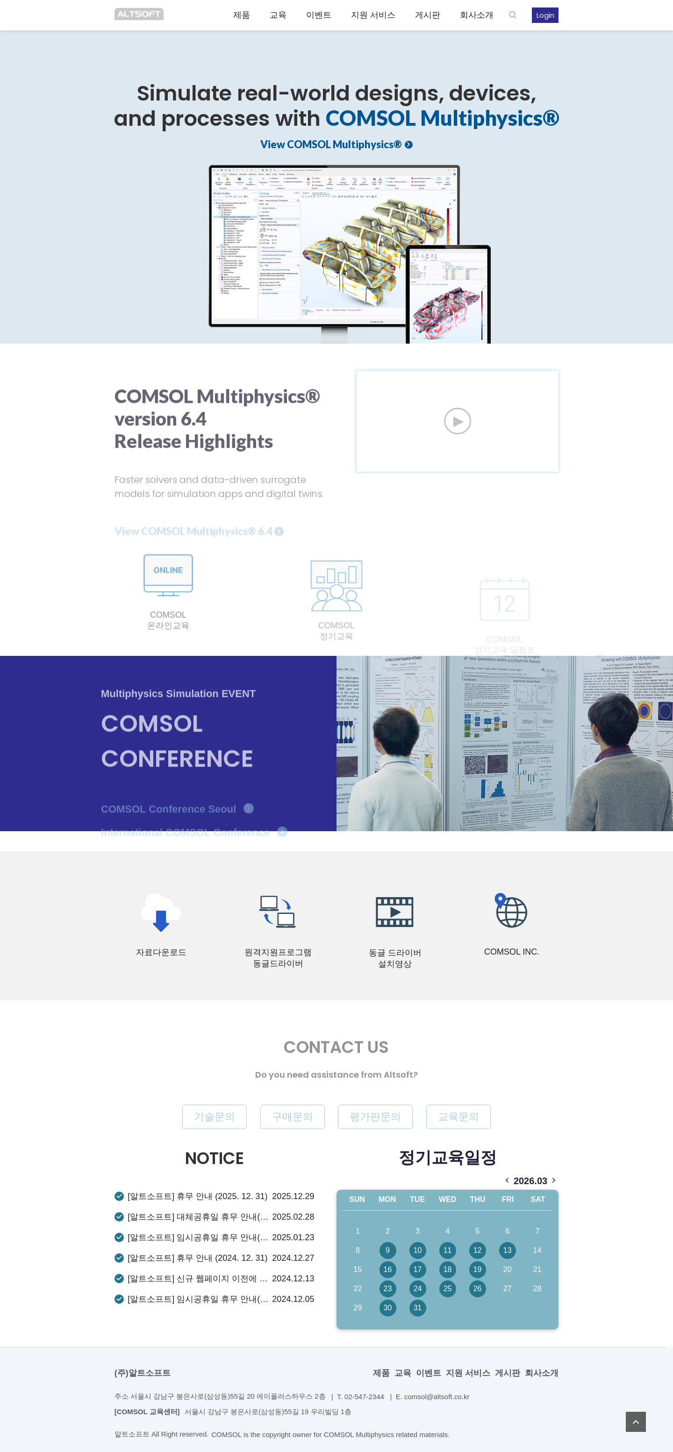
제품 (241, 15)
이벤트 (318, 15)
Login (545, 15)
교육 (278, 15)
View (331, 144)
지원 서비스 (373, 15)
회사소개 (477, 15)
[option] (336, 172)
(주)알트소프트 (143, 1373)
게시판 (427, 15)
